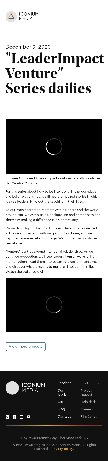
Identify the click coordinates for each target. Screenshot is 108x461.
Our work (61, 392)
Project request (86, 392)
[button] (98, 16)
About (62, 402)
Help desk (88, 401)
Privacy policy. (63, 448)
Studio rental (90, 383)
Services (64, 383)
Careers (87, 409)
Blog (61, 409)
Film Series (89, 416)
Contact (64, 416)
